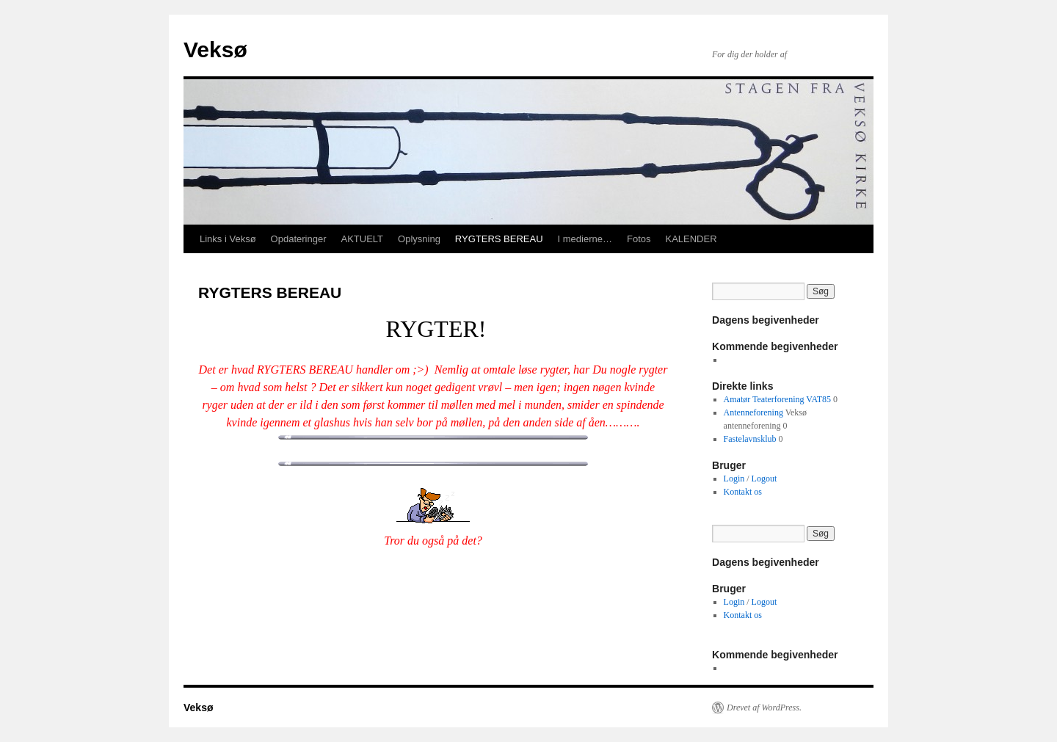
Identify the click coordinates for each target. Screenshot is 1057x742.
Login (734, 478)
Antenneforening (753, 412)
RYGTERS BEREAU (499, 238)
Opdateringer (299, 238)
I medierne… (585, 238)
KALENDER (690, 238)
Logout (764, 478)
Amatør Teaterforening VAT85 (777, 399)
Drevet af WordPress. (764, 707)
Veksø (215, 49)
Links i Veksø (228, 238)
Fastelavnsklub (750, 439)
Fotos (639, 238)
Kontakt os (743, 492)
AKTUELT (362, 238)
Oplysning (419, 238)
